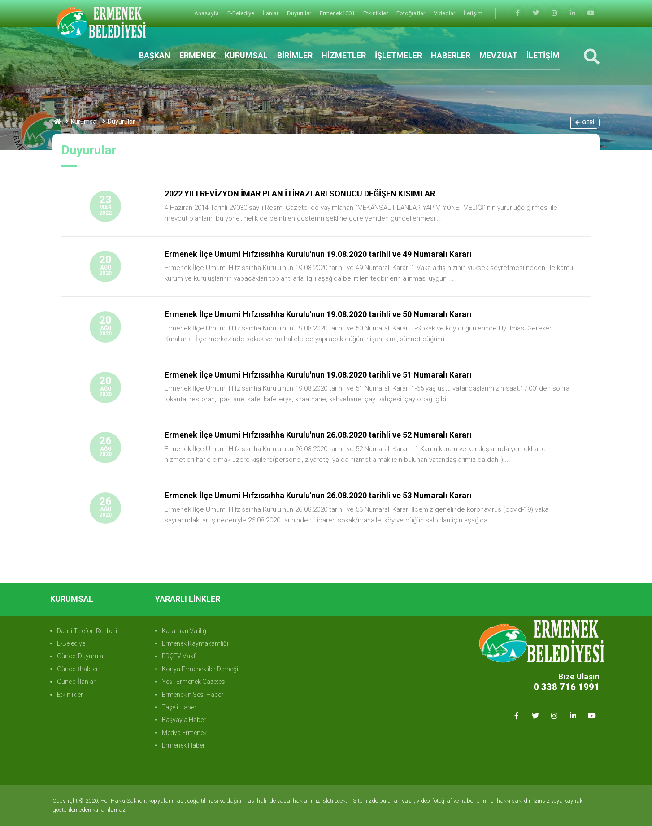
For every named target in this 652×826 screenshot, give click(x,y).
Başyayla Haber (184, 719)
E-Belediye (241, 13)
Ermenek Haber (183, 745)
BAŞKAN (154, 55)
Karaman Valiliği (185, 631)
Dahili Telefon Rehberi (87, 631)
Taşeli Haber (179, 707)
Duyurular (300, 13)
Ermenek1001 (338, 13)
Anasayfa (207, 13)
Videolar (445, 13)
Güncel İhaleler (77, 669)
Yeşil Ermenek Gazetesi (194, 681)
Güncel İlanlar (76, 681)
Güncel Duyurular (81, 656)
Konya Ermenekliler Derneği (200, 669)
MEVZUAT (498, 55)
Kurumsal (84, 121)
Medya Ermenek (184, 732)
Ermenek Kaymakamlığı (195, 643)
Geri (585, 122)
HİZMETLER (344, 55)
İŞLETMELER (398, 55)
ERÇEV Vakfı (179, 656)
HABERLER (450, 55)
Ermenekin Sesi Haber (192, 694)
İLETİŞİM (543, 55)
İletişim (473, 13)
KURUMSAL (246, 55)
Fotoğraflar (411, 13)
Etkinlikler (376, 13)
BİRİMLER (295, 55)
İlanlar (271, 13)
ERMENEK (197, 55)
